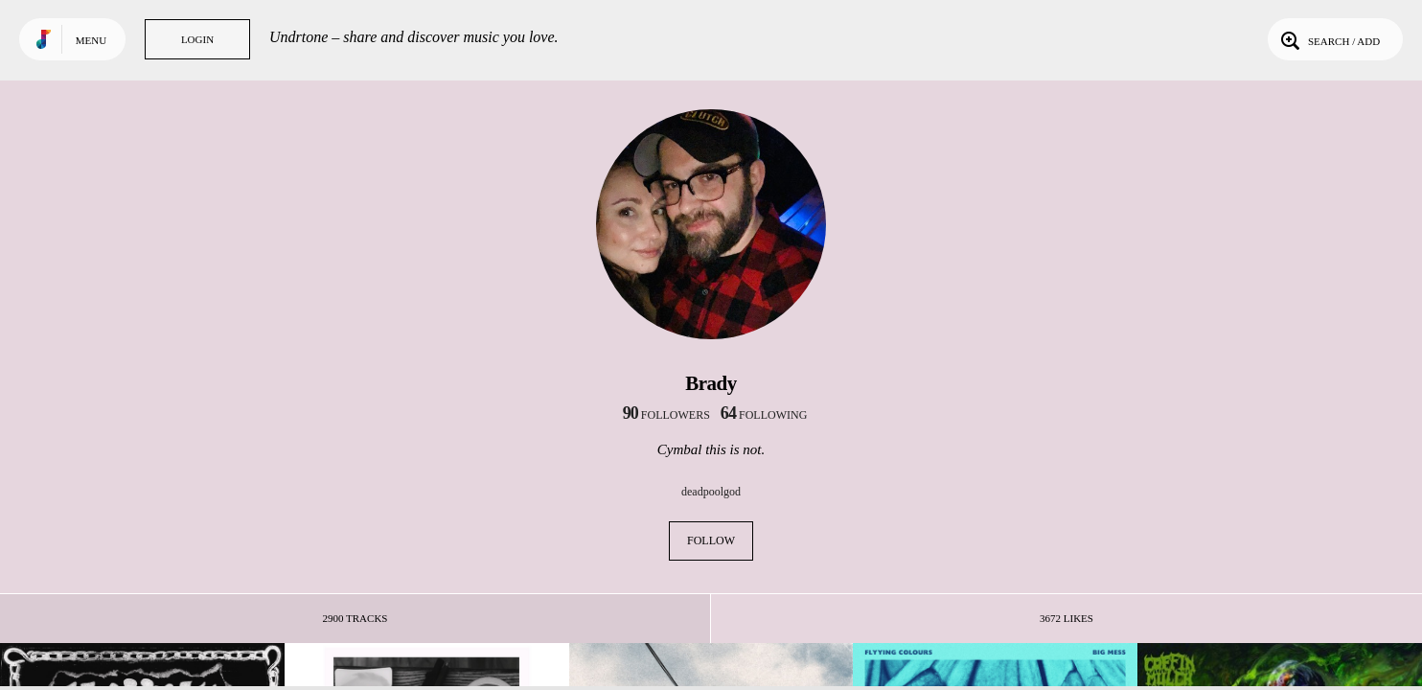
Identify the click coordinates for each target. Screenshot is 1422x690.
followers (666, 415)
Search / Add (1328, 39)
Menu (91, 40)
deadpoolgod (711, 491)
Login (197, 39)
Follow (711, 540)
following (764, 415)
